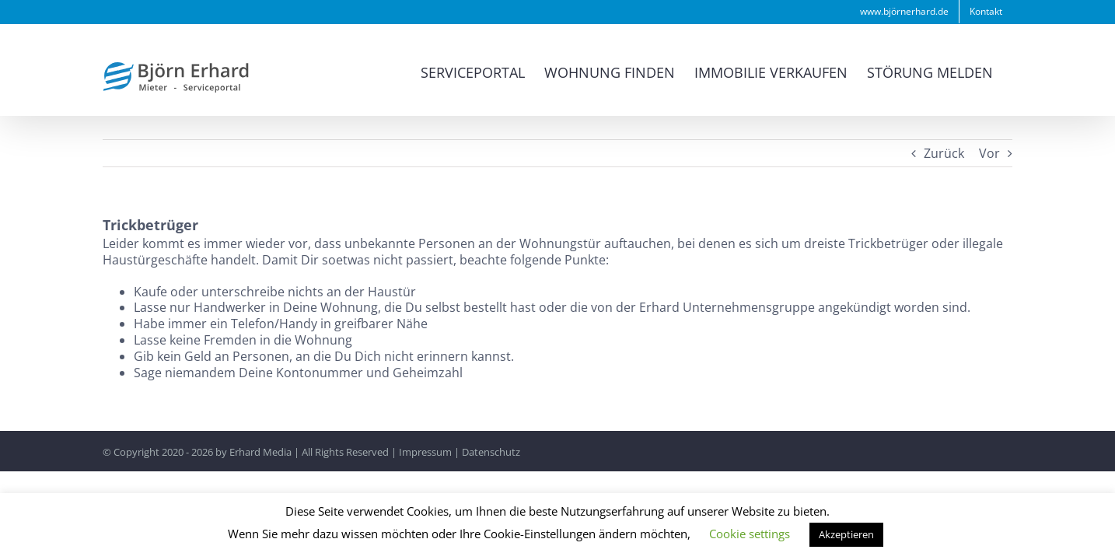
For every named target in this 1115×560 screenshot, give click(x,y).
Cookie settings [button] (749, 533)
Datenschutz (491, 452)
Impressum (425, 452)
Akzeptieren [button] (846, 534)
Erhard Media (260, 452)
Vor (989, 153)
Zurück (944, 153)
